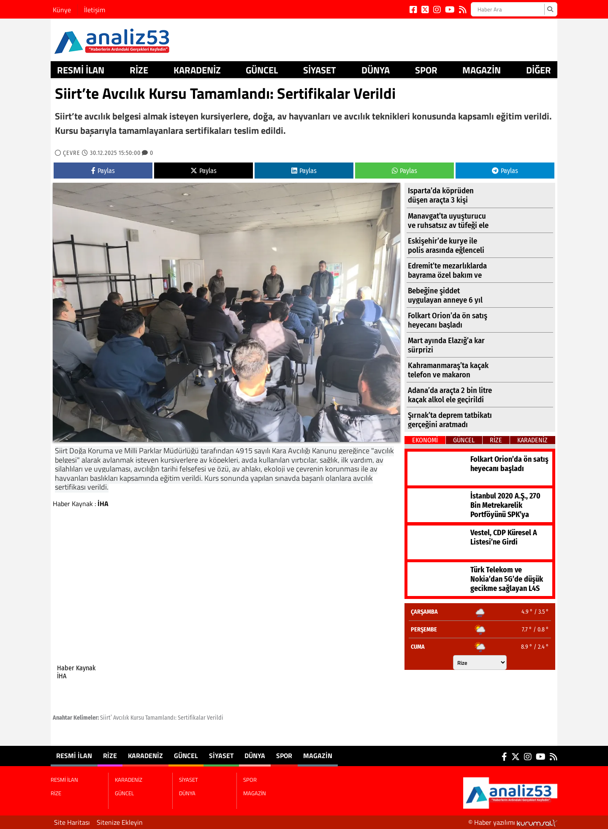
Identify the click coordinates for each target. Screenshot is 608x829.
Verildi (215, 717)
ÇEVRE (71, 153)
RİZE (139, 70)
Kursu (137, 717)
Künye (62, 10)
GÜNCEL (262, 70)
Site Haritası (72, 822)
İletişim (94, 10)
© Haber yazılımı (512, 822)
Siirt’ (106, 717)
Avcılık (121, 717)
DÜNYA (375, 70)
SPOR (426, 70)
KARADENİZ (197, 70)
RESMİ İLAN (80, 70)
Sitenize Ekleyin (120, 822)
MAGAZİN (481, 70)
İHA (103, 503)
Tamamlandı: (160, 717)
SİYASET (319, 70)
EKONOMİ (425, 440)
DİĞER (538, 70)
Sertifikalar (192, 717)
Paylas (103, 171)
